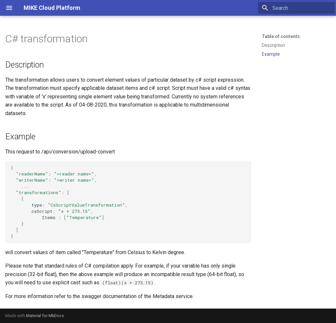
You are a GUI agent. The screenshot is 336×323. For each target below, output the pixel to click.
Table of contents (281, 36)
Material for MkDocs (45, 315)
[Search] (296, 8)
